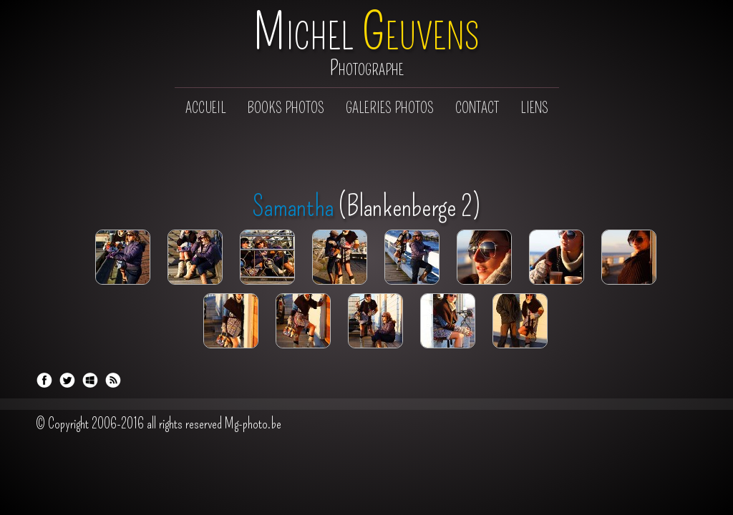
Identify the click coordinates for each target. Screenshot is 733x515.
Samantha (293, 206)
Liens (534, 108)
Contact (477, 108)
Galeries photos (390, 108)
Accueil (205, 108)
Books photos (286, 108)
